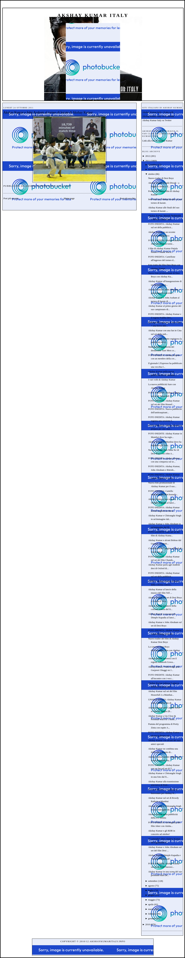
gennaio (152, 918)
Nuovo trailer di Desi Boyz (161, 178)
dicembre (152, 164)
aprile (151, 904)
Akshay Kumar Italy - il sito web (157, 112)
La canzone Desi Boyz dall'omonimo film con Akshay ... (164, 650)
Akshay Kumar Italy (93, 15)
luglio (151, 890)
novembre (153, 169)
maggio (151, 899)
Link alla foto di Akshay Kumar (157, 140)
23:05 (67, 186)
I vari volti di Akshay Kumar (161, 379)
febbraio (152, 913)
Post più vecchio (127, 198)
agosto (151, 885)
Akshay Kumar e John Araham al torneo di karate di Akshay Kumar (48, 112)
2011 (147, 160)
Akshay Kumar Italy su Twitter (156, 120)
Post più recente (10, 198)
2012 (147, 156)
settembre (152, 881)
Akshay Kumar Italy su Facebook (158, 116)
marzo (151, 909)
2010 (147, 924)
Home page (69, 198)
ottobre (151, 174)
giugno (151, 895)
